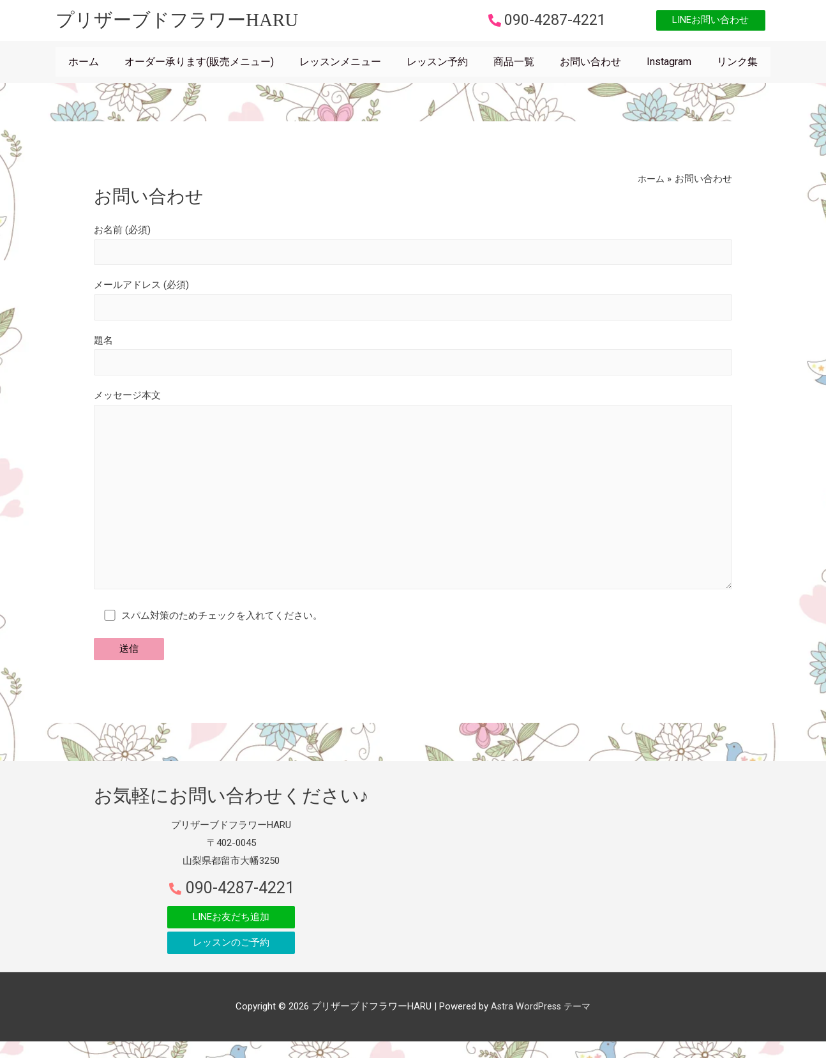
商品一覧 (513, 65)
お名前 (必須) (413, 249)
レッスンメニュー (340, 65)
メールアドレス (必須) (413, 306)
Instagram (669, 65)
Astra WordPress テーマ (540, 1023)
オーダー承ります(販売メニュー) (199, 65)
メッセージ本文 (413, 504)
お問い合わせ (590, 65)
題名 (413, 362)
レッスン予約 (437, 65)
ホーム (83, 65)
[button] (701, 22)
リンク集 (737, 65)
